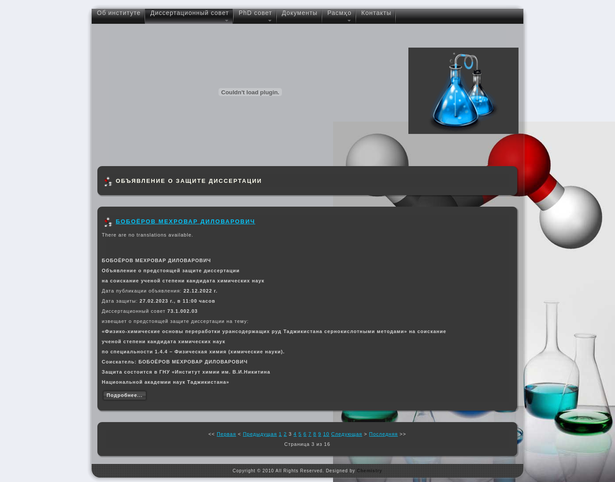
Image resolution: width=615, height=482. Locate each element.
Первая (226, 434)
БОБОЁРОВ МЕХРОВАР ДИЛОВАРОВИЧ (186, 221)
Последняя (383, 434)
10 (326, 434)
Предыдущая (260, 434)
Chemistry (369, 470)
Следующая (347, 434)
